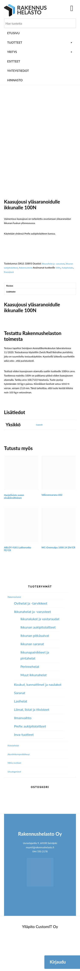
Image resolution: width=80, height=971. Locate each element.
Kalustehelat (14, 779)
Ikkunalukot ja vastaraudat (40, 653)
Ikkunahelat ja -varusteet (55, 295)
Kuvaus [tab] (11, 318)
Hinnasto (15, 80)
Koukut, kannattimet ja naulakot (37, 718)
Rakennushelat (37, 299)
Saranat (19, 727)
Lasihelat (20, 735)
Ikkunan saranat (32, 678)
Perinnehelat (29, 700)
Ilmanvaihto (22, 752)
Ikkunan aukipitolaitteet (16, 299)
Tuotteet (40, 42)
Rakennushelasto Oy (25, 10)
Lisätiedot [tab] (12, 325)
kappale (40, 458)
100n (71, 299)
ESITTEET (13, 61)
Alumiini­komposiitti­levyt (20, 788)
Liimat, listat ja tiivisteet (31, 743)
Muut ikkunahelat (33, 709)
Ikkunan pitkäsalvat (34, 669)
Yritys (40, 52)
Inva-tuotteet (24, 768)
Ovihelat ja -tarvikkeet (30, 637)
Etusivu (13, 33)
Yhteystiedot (18, 70)
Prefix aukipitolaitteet (30, 760)
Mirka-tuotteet (15, 796)
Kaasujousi (24, 304)
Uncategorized (15, 805)
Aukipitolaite (10, 304)
